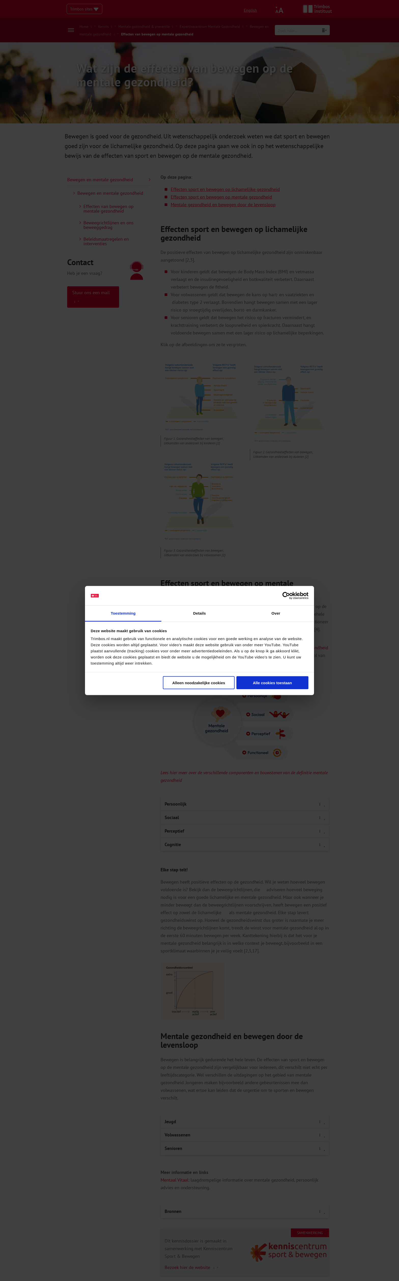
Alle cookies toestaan (272, 682)
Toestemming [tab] (123, 613)
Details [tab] (199, 613)
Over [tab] (276, 613)
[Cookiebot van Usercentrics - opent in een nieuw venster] (286, 596)
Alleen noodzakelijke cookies (198, 682)
